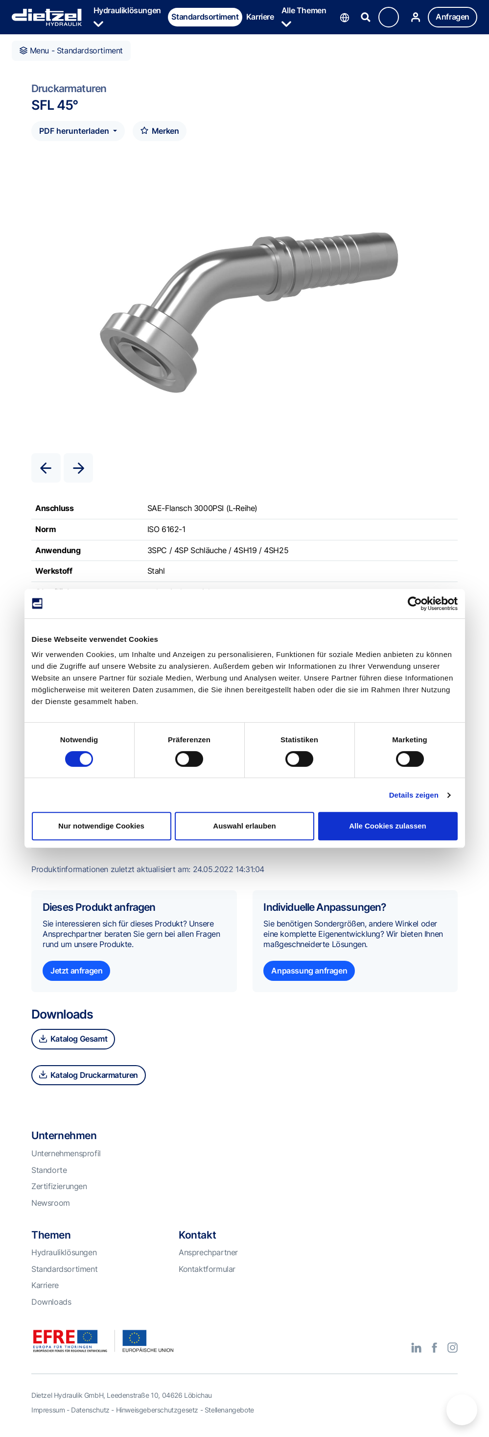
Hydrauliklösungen (127, 16)
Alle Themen (303, 16)
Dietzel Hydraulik (47, 17)
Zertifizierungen (59, 1186)
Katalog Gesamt (73, 1039)
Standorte (49, 1170)
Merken (159, 131)
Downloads (51, 1302)
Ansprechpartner (208, 1252)
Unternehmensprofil (66, 1153)
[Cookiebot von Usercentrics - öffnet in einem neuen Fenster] (415, 603)
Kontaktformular (207, 1269)
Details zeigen (414, 795)
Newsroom (50, 1203)
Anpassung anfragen (309, 970)
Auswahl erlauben (244, 826)
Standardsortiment (204, 17)
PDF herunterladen (75, 131)
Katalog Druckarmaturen (88, 1075)
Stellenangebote (229, 1410)
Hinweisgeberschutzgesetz (157, 1410)
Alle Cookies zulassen (387, 826)
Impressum (48, 1410)
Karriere (260, 17)
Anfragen (452, 17)
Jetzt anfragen (76, 970)
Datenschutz (90, 1410)
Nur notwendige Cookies (101, 826)
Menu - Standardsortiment (71, 50)
